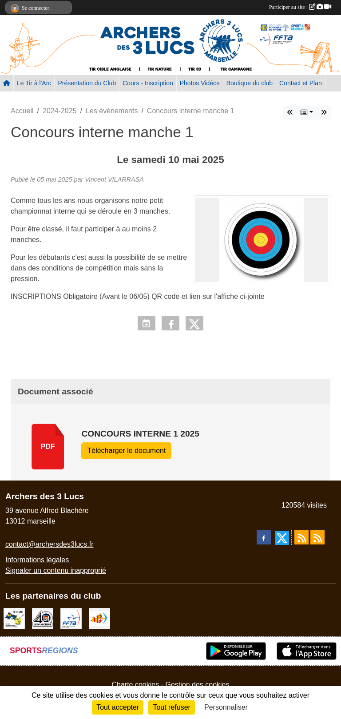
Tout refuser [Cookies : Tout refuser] (171, 707)
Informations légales (37, 560)
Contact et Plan (300, 83)
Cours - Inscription (148, 83)
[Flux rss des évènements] (317, 537)
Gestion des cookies (197, 684)
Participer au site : (300, 7)
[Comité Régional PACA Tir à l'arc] (99, 618)
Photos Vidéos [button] (200, 83)
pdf (48, 446)
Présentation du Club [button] (87, 83)
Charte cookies (135, 684)
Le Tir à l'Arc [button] (34, 83)
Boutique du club (249, 83)
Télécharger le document (126, 450)
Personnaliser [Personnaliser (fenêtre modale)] (226, 707)
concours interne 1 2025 (140, 433)
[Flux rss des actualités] (301, 537)
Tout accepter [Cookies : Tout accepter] (117, 707)
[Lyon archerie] (42, 618)
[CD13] (14, 618)
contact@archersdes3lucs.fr (49, 544)
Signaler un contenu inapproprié (55, 570)
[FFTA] (71, 618)
